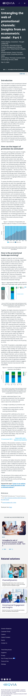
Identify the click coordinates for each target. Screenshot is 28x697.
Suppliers (4, 652)
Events (3, 640)
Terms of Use (5, 661)
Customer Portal (5, 631)
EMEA (7, 69)
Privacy (3, 655)
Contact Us (4, 643)
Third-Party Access (6, 649)
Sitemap (3, 664)
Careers (3, 634)
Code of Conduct (5, 637)
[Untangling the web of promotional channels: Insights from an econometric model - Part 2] (14, 528)
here (10, 507)
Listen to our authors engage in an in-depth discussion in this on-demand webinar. (13, 485)
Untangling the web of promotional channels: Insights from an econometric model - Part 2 (13, 542)
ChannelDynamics (9, 580)
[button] (5, 549)
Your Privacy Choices (7, 658)
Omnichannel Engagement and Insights (13, 606)
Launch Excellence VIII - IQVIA (9, 502)
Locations (6, 69)
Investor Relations (6, 628)
